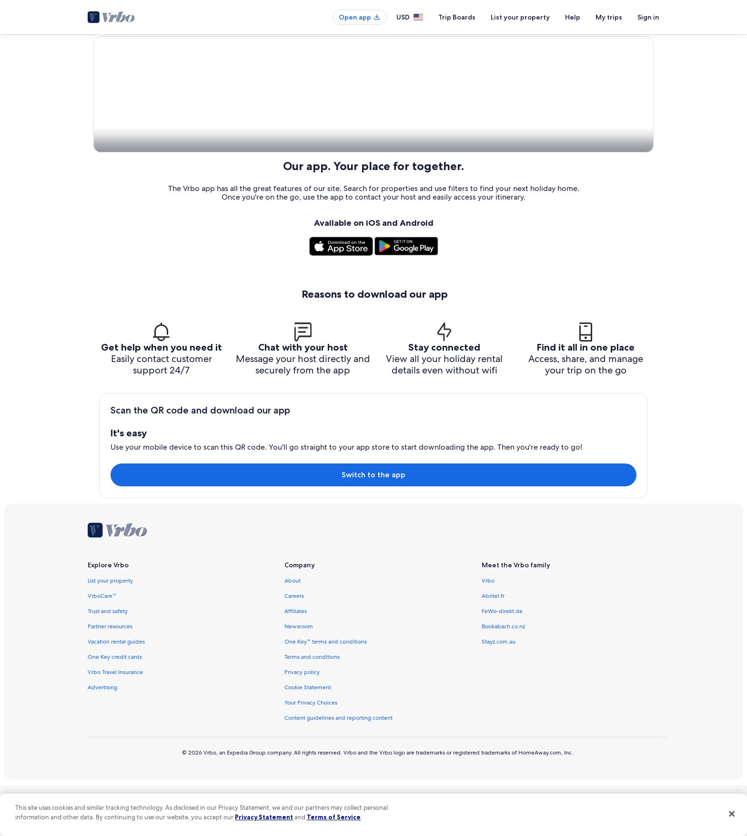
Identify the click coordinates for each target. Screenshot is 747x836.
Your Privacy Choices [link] (310, 753)
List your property (520, 17)
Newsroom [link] (298, 677)
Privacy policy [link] (302, 723)
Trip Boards (456, 17)
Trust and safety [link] (108, 662)
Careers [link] (294, 647)
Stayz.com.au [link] (498, 692)
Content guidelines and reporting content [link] (338, 769)
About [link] (292, 631)
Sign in (648, 17)
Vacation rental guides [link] (116, 692)
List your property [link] (110, 631)
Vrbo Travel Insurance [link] (115, 723)
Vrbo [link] (488, 631)
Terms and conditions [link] (312, 708)
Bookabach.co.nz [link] (503, 677)
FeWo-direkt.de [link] (502, 662)
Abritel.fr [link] (493, 647)
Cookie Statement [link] (307, 738)
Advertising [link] (102, 738)
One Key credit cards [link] (115, 708)
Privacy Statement (264, 817)
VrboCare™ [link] (102, 647)
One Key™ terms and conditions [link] (325, 692)
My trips (609, 17)
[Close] (731, 813)
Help (572, 17)
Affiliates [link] (295, 662)
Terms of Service (334, 817)
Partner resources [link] (110, 677)
